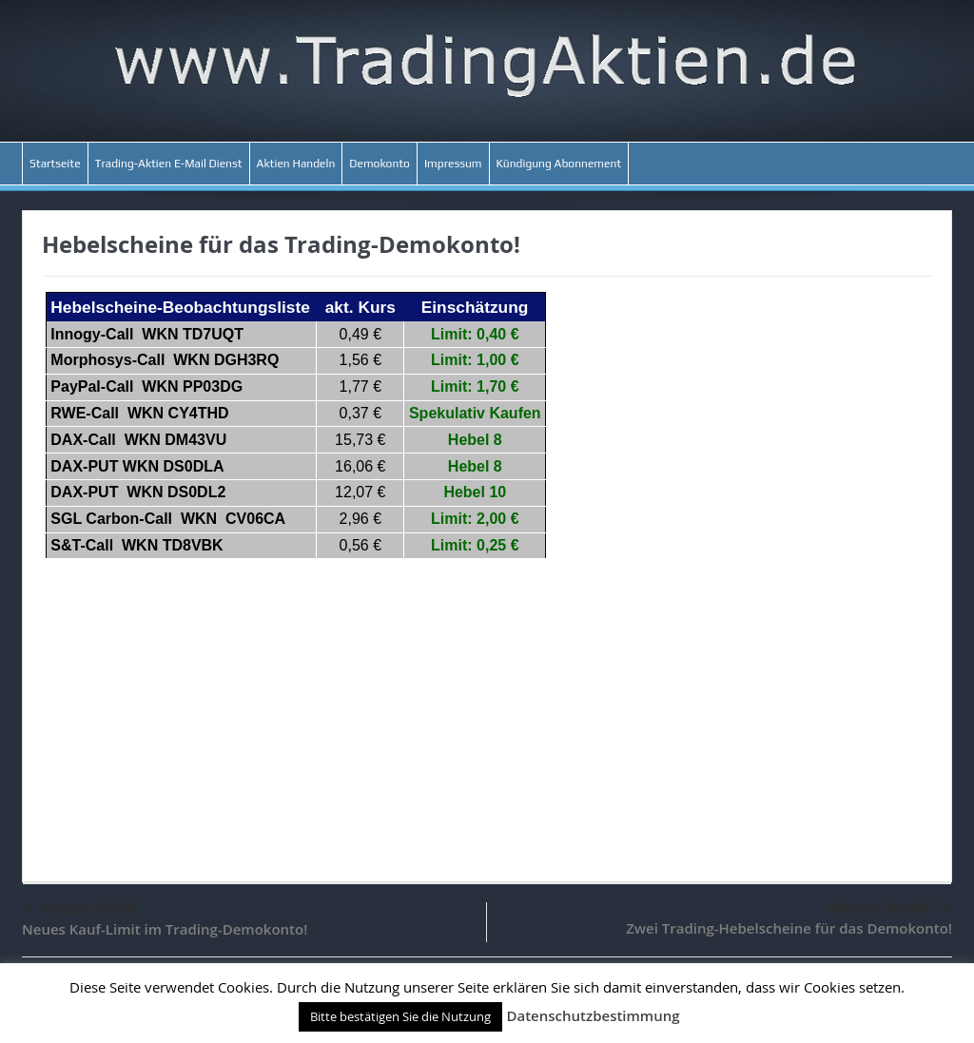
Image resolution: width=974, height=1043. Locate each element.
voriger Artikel (80, 909)
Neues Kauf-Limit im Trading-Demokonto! (164, 928)
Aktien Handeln (296, 163)
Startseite (55, 163)
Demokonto (379, 163)
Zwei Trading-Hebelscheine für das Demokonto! (789, 927)
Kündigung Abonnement (559, 163)
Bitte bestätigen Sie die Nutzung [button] (400, 1016)
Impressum (453, 163)
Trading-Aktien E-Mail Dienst (169, 163)
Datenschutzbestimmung (592, 1015)
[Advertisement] (487, 710)
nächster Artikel (889, 908)
